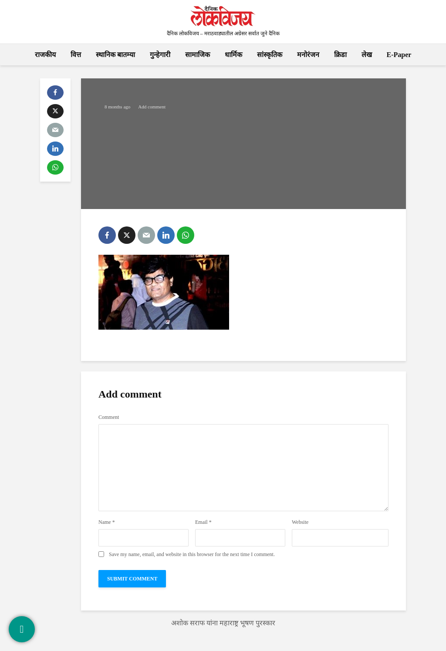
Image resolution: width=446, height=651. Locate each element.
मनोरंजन (308, 54)
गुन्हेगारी (160, 54)
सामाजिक (197, 54)
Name (106, 522)
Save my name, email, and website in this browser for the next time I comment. (192, 554)
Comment (108, 417)
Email (203, 522)
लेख (367, 54)
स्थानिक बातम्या (115, 54)
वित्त (76, 54)
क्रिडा (340, 54)
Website (300, 522)
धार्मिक (233, 54)
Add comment (152, 106)
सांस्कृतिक (269, 54)
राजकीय (45, 54)
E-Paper (399, 54)
